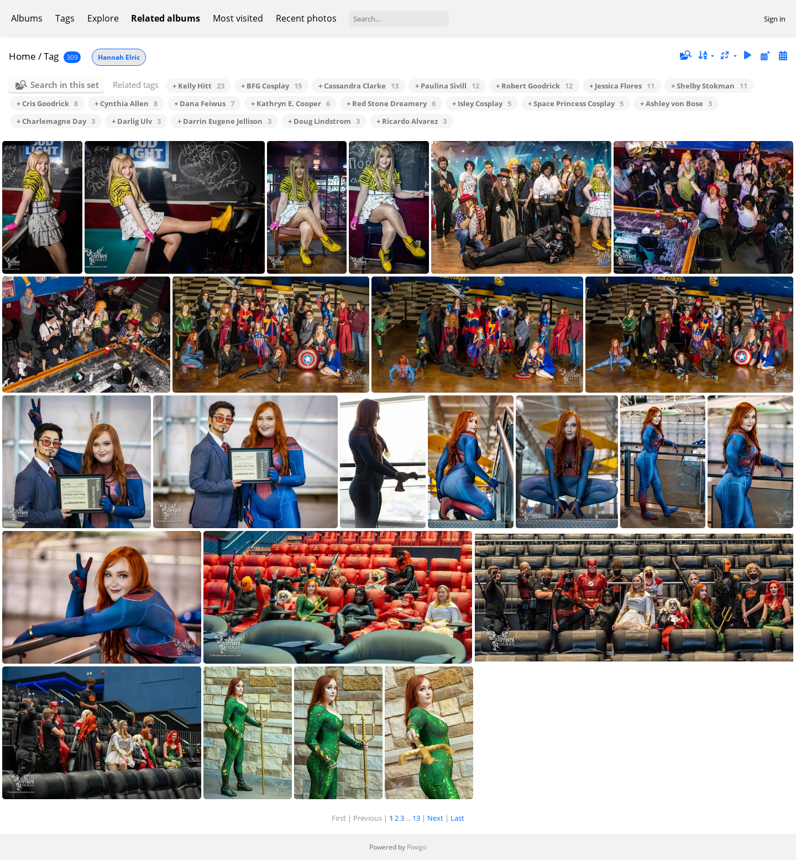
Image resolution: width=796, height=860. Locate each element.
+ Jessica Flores (621, 86)
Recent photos (306, 18)
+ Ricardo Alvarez (411, 121)
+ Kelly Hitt (198, 86)
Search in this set (64, 84)
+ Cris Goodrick (47, 103)
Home (22, 56)
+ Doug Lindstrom (324, 121)
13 (416, 818)
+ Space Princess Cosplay (576, 103)
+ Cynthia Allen (126, 103)
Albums (27, 18)
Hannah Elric (119, 57)
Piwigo (417, 847)
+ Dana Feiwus (204, 103)
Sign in (774, 19)
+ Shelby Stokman (709, 86)
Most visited (238, 18)
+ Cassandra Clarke (358, 86)
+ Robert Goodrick (534, 86)
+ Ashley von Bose (676, 103)
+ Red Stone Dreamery (391, 103)
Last (457, 818)
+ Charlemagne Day (56, 121)
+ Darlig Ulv (136, 121)
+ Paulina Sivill (447, 86)
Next (435, 818)
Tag (51, 56)
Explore (103, 18)
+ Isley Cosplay (481, 103)
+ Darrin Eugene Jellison (224, 121)
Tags (65, 18)
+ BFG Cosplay (271, 86)
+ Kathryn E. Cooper (290, 103)
